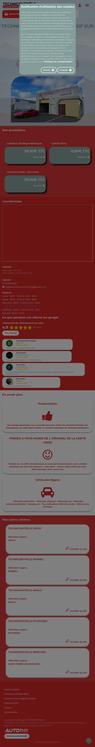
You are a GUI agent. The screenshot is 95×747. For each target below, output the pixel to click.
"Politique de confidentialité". (58, 62)
